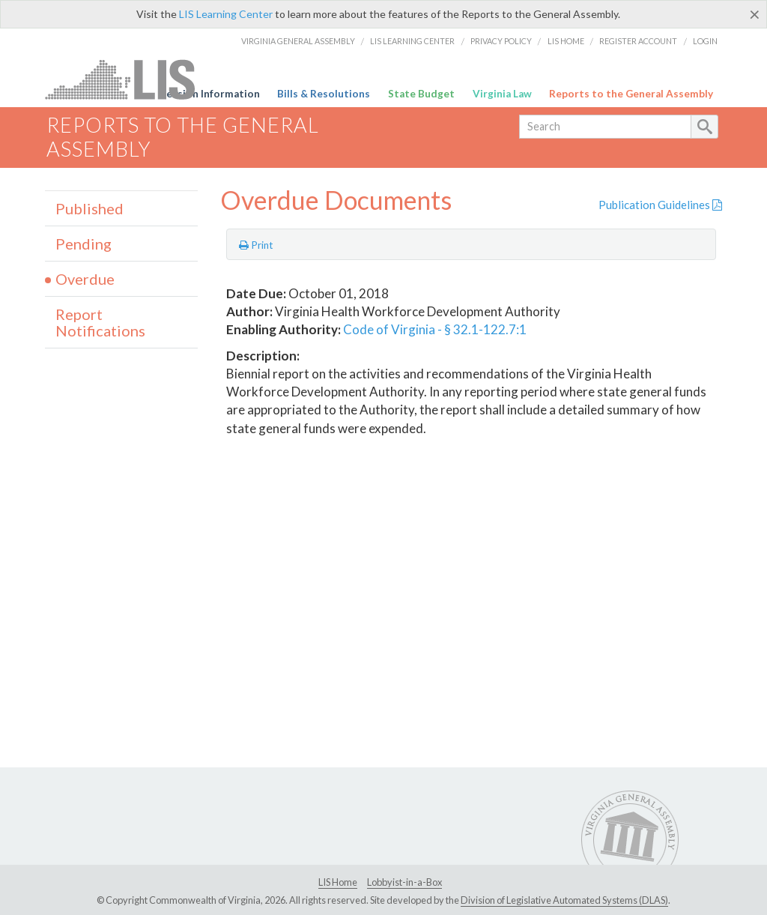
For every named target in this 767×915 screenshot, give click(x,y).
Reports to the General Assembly (631, 94)
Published (89, 208)
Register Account (638, 41)
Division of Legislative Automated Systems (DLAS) (564, 900)
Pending (83, 244)
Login (705, 41)
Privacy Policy (501, 41)
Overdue (85, 279)
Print (256, 245)
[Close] (754, 14)
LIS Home (566, 41)
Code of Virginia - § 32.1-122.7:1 (435, 329)
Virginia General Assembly (298, 41)
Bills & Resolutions (323, 94)
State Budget (421, 94)
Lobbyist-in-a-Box (404, 882)
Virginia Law (502, 94)
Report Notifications (100, 322)
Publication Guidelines (660, 204)
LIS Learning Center (226, 13)
